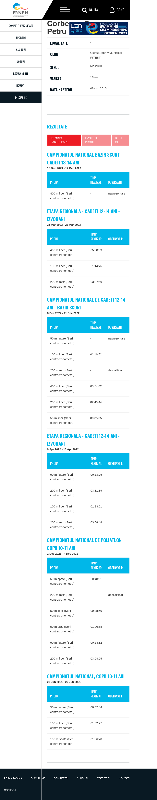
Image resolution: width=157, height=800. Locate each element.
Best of (118, 140)
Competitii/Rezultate (21, 25)
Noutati (20, 85)
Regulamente (20, 73)
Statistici (103, 778)
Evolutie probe (92, 140)
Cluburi (21, 49)
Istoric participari (59, 140)
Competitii (61, 778)
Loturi (21, 61)
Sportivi (21, 37)
